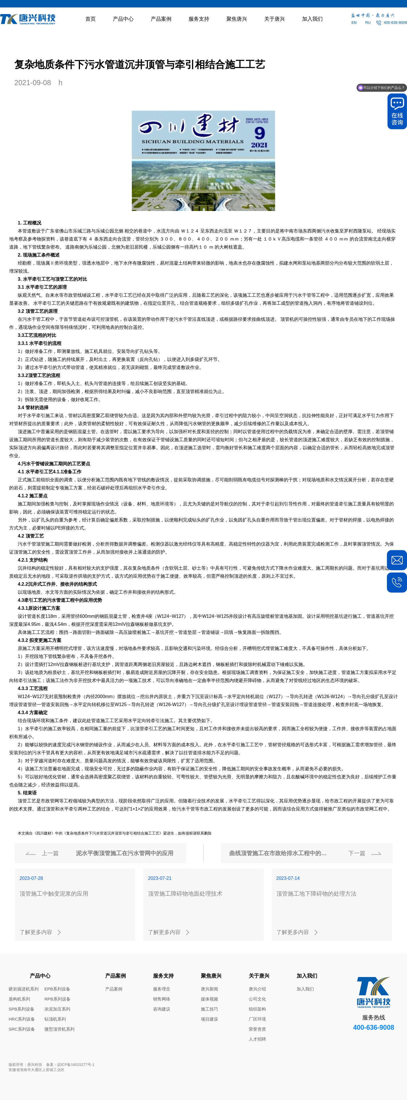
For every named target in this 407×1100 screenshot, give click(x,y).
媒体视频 (209, 999)
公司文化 (257, 999)
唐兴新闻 (209, 988)
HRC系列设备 (22, 1019)
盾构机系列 (19, 999)
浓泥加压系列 (57, 1009)
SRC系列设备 (22, 1029)
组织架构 (257, 1009)
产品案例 (161, 19)
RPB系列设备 (57, 999)
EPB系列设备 (57, 988)
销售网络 (161, 999)
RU (368, 22)
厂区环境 (257, 1019)
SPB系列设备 (21, 1009)
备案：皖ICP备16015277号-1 (70, 1064)
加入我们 (312, 19)
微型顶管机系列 (59, 1029)
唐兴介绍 (257, 988)
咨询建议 (161, 1009)
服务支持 (199, 19)
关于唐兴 (274, 19)
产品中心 (123, 19)
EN (354, 22)
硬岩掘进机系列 (24, 988)
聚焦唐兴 (236, 19)
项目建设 (209, 1019)
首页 (90, 19)
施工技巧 (209, 1009)
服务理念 (161, 988)
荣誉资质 (257, 1029)
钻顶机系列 (55, 1019)
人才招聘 (257, 1039)
